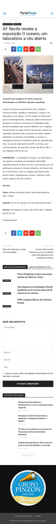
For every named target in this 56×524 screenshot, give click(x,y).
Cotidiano (6, 281)
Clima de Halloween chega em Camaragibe (14, 250)
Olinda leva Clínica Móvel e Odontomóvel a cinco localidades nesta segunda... (35, 405)
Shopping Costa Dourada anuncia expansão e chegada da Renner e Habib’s (32, 418)
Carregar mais (28, 455)
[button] (52, 13)
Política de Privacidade (23, 516)
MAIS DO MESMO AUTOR (40, 267)
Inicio (5, 20)
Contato (38, 516)
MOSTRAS (17, 24)
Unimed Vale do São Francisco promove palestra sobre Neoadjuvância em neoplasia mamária (41, 253)
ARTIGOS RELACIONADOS (15, 267)
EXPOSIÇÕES (13, 20)
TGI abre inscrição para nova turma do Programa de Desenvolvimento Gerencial (35, 432)
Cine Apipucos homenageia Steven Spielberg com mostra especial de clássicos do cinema (35, 290)
